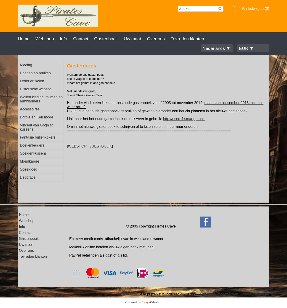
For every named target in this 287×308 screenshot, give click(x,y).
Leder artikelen (32, 81)
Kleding (26, 65)
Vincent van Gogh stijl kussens (37, 127)
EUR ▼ (246, 48)
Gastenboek (106, 38)
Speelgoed (28, 169)
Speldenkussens (33, 153)
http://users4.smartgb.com (184, 119)
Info (63, 38)
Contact (80, 38)
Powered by (143, 302)
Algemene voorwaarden (218, 294)
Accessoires (30, 109)
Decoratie (27, 177)
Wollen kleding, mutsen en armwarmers (41, 99)
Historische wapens (36, 89)
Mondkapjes (30, 161)
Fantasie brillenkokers (38, 137)
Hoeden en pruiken (35, 73)
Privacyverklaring (255, 294)
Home (23, 38)
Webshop (44, 38)
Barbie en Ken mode (36, 117)
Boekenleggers (32, 145)
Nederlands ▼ (216, 48)
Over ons (156, 38)
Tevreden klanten (187, 38)
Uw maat (132, 38)
